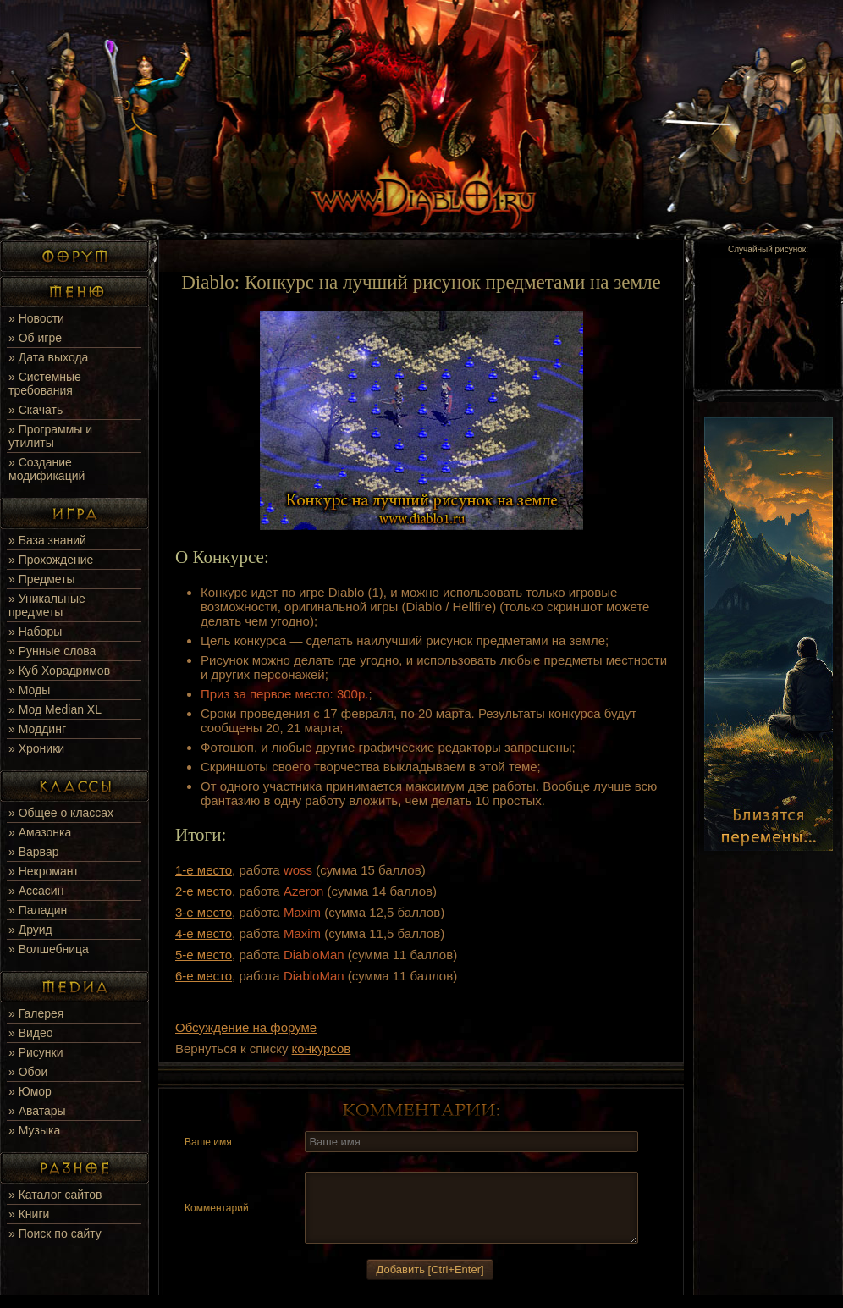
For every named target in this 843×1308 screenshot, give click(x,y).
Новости (41, 318)
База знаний (52, 540)
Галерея (41, 1013)
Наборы (41, 631)
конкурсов (321, 1048)
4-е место (203, 933)
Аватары (42, 1111)
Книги (34, 1214)
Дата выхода (54, 357)
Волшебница (54, 949)
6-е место (203, 976)
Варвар (39, 851)
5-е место (203, 954)
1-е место (203, 870)
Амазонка (45, 832)
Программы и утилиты (50, 436)
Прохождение (56, 559)
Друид (35, 929)
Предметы (47, 579)
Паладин (43, 910)
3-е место (203, 912)
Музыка (40, 1130)
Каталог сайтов (60, 1194)
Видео (36, 1033)
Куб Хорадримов (64, 670)
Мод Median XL (60, 709)
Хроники (41, 748)
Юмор (35, 1091)
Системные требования (44, 383)
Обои (33, 1072)
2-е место (203, 891)
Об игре (40, 338)
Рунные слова (57, 651)
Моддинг (42, 729)
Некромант (49, 871)
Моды (35, 690)
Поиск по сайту (60, 1233)
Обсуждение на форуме (246, 1027)
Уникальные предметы (46, 605)
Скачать (41, 410)
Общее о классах (66, 813)
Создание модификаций (46, 469)
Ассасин (41, 890)
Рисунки (41, 1052)
